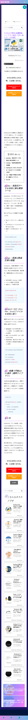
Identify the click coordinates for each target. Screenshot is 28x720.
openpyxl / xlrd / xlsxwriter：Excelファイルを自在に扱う (14, 170)
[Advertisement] (14, 12)
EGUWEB (5, 2)
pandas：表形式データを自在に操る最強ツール (13, 159)
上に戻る (14, 482)
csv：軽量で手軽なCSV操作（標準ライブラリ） (13, 176)
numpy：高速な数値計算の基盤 (13, 164)
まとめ (8, 179)
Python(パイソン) (8, 64)
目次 (12, 154)
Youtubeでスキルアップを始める (14, 86)
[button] (21, 27)
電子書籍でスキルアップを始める (14, 93)
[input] (14, 27)
